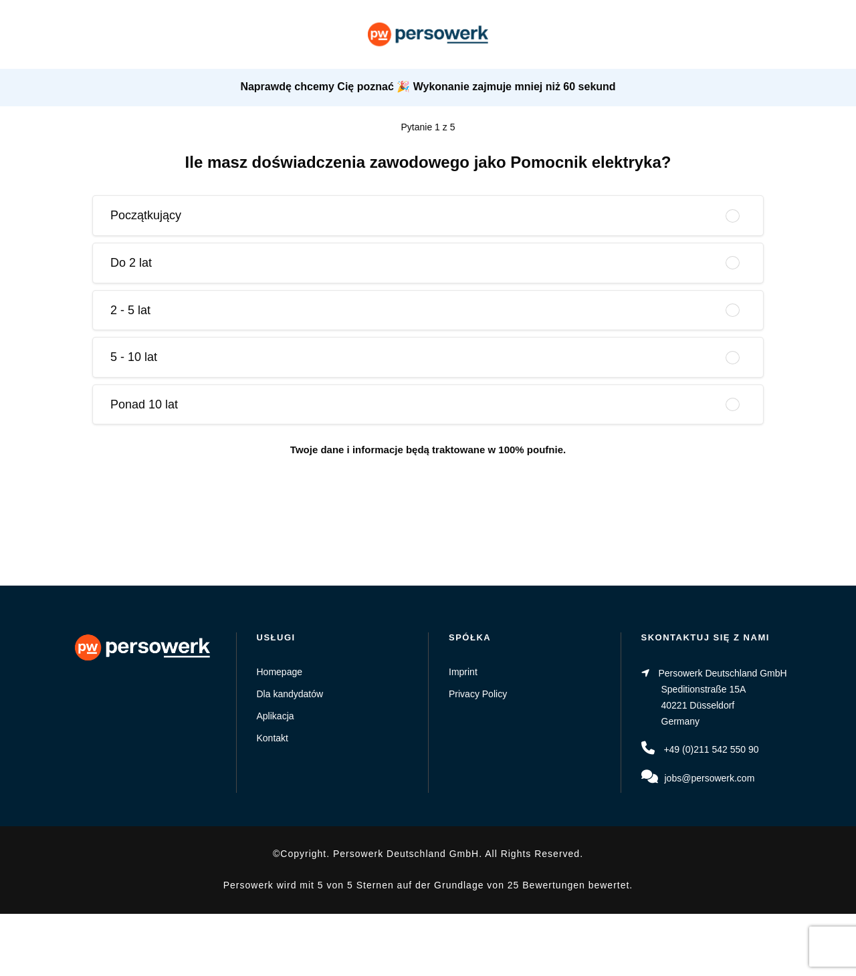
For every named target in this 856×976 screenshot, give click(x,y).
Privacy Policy (478, 694)
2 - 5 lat (130, 310)
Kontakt (272, 738)
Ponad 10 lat (144, 404)
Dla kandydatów (290, 694)
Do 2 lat (131, 262)
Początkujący (145, 215)
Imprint (463, 671)
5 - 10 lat (133, 357)
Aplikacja (275, 716)
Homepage (280, 671)
